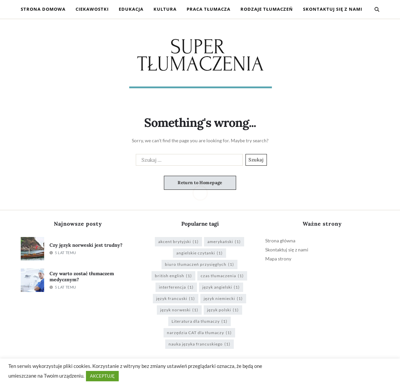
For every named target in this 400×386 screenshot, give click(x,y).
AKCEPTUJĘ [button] (102, 376)
